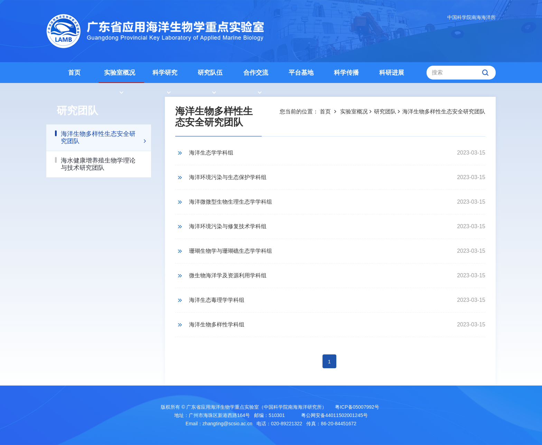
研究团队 (385, 111)
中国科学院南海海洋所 (471, 17)
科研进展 (391, 72)
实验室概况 (119, 72)
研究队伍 (210, 72)
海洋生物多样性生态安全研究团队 (98, 137)
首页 (74, 72)
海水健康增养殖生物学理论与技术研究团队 (98, 164)
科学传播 (346, 72)
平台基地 (301, 72)
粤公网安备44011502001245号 (334, 415)
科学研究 (164, 72)
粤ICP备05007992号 (357, 407)
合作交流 (255, 72)
